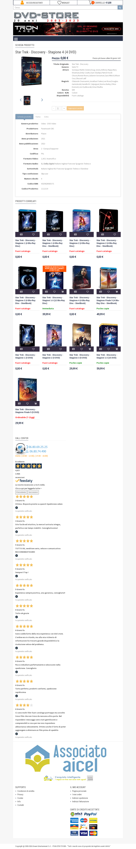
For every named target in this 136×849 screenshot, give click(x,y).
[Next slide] (41, 100)
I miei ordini (77, 794)
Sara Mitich (109, 75)
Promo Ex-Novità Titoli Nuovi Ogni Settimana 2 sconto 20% (54, 268)
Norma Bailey (105, 84)
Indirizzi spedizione (80, 798)
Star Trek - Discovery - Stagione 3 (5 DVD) (79, 356)
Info (19, 801)
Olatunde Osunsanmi (80, 81)
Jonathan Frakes (96, 81)
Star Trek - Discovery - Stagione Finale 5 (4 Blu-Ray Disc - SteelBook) (108, 300)
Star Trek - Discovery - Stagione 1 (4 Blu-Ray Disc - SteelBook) (52, 243)
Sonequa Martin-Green (81, 70)
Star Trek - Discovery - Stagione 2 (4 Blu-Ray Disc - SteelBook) (107, 243)
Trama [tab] (37, 116)
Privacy (20, 794)
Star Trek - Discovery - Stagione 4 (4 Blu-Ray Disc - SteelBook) (79, 300)
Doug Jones (95, 70)
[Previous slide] (20, 100)
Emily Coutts (85, 72)
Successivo (33, 492)
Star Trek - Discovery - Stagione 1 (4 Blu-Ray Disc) (25, 243)
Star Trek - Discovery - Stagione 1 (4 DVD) (25, 356)
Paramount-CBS (47, 128)
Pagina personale (79, 791)
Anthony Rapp (106, 70)
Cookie (20, 798)
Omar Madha (97, 87)
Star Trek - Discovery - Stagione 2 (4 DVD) (52, 356)
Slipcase (44, 173)
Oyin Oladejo (95, 72)
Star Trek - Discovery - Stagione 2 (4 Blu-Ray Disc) (79, 243)
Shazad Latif (81, 78)
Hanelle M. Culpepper (90, 84)
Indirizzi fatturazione (80, 801)
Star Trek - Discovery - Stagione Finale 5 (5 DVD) (27, 410)
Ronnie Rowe (83, 75)
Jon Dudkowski (85, 87)
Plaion (43, 133)
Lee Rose (107, 81)
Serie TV (75, 67)
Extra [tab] (46, 116)
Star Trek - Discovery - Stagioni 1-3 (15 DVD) (107, 356)
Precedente (21, 492)
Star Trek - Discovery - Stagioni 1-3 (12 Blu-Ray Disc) (53, 300)
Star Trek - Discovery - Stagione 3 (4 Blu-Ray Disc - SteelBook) (25, 300)
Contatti (20, 805)
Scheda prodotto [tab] (24, 116)
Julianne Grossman (96, 75)
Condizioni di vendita (25, 791)
